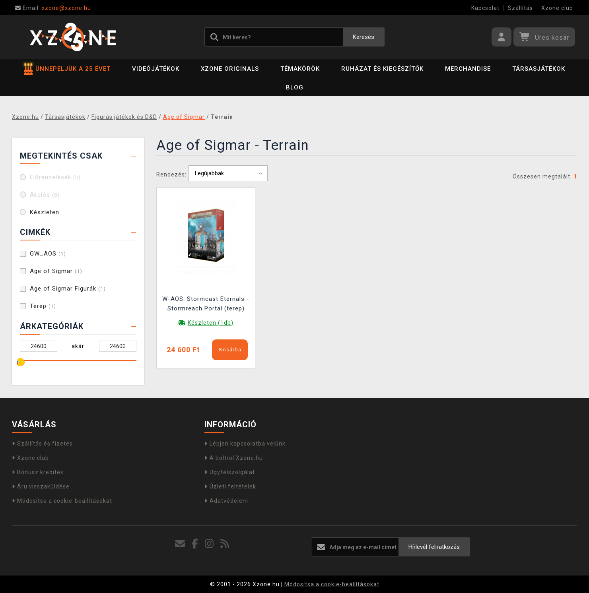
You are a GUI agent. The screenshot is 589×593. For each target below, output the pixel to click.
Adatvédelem (226, 501)
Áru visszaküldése (41, 486)
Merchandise (468, 68)
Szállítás (520, 8)
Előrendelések (55, 177)
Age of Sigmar (56, 271)
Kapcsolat (485, 8)
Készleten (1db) (210, 323)
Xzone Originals (230, 68)
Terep (43, 306)
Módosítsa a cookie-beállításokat (62, 501)
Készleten (44, 212)
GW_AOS (48, 253)
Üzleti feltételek (230, 486)
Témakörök (300, 68)
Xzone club (557, 8)
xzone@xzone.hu (53, 8)
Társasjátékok (538, 68)
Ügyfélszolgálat (229, 472)
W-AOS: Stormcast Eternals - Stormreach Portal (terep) (205, 303)
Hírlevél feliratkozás (434, 546)
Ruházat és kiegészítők (382, 68)
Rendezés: (171, 174)
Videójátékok (155, 68)
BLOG (294, 87)
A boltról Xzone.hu (233, 458)
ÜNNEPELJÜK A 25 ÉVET (67, 69)
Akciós (45, 194)
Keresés (363, 37)
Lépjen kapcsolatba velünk (245, 443)
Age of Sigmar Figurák (68, 288)
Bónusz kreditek (38, 472)
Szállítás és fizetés (42, 443)
